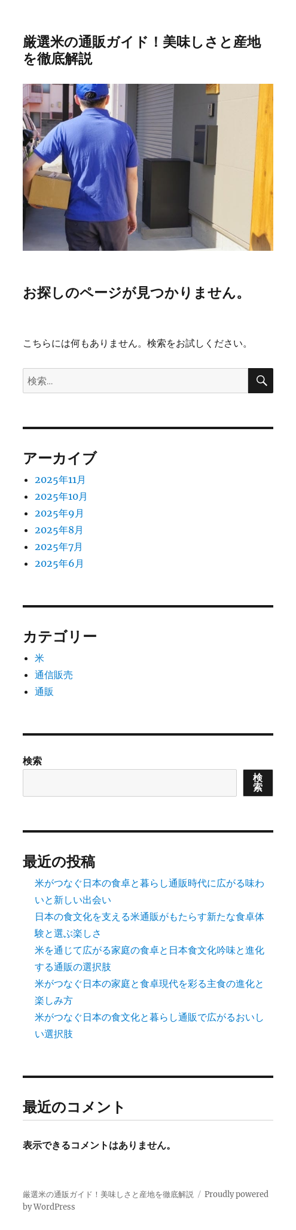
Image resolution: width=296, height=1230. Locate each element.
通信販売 (54, 675)
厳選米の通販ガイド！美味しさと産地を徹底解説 (108, 1194)
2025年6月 (59, 563)
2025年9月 (59, 513)
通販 (44, 691)
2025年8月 (59, 530)
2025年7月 (59, 546)
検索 (32, 761)
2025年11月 (60, 479)
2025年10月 (61, 496)
